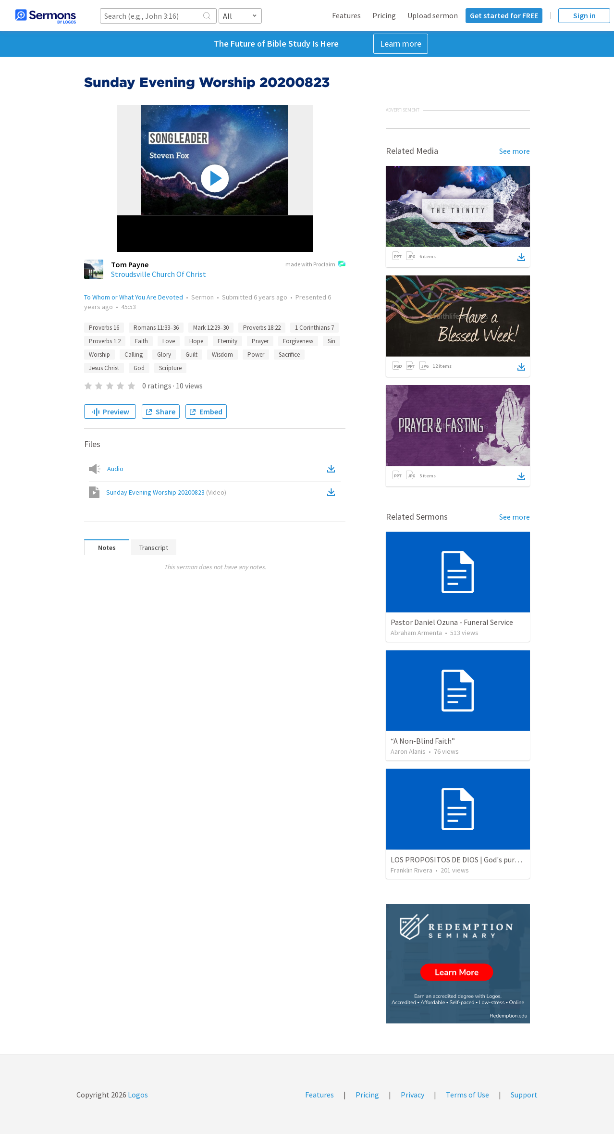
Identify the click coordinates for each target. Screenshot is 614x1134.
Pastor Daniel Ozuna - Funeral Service (452, 622)
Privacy (412, 1094)
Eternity (227, 341)
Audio (115, 468)
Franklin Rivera (411, 870)
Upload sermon (432, 15)
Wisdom (222, 354)
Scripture (170, 368)
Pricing (384, 15)
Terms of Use (467, 1094)
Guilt (191, 354)
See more (514, 151)
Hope (196, 341)
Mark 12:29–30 (211, 328)
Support (524, 1094)
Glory (164, 354)
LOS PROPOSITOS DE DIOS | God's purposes (462, 859)
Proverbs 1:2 (105, 341)
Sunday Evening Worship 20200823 (166, 492)
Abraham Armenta (416, 632)
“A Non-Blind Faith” (423, 741)
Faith (141, 341)
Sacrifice (289, 354)
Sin (331, 341)
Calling (133, 354)
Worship (99, 354)
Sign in (584, 15)
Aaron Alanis (408, 751)
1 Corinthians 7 (314, 328)
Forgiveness (298, 341)
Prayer (260, 341)
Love (168, 341)
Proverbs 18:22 (262, 328)
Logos (137, 1094)
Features (346, 15)
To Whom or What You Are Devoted (133, 297)
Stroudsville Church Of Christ (158, 274)
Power (255, 354)
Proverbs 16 (104, 328)
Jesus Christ (104, 368)
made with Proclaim (315, 265)
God (139, 368)
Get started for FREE (504, 15)
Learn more (400, 43)
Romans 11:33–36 (156, 328)
